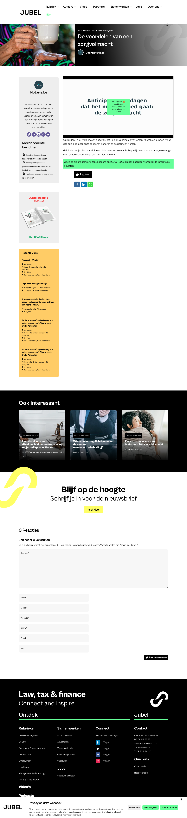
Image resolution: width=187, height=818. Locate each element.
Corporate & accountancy (32, 748)
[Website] (29, 134)
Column (22, 741)
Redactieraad (141, 772)
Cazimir (76, 452)
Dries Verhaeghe (46, 452)
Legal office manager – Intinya (34, 284)
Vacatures (62, 760)
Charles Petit (57, 452)
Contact (141, 728)
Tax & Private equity (103, 31)
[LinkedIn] (38, 134)
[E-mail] (34, 134)
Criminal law (25, 754)
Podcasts (26, 796)
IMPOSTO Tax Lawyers (30, 452)
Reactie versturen (158, 657)
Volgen (106, 742)
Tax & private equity (29, 779)
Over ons (153, 7)
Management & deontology (32, 773)
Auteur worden (64, 735)
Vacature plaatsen (66, 775)
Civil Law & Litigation (133, 435)
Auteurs (68, 7)
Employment (25, 760)
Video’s (25, 787)
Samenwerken (119, 7)
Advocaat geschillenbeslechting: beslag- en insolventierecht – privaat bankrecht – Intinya (37, 302)
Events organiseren (66, 754)
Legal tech (24, 767)
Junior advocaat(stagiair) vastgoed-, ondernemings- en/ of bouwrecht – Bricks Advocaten (37, 352)
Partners (99, 7)
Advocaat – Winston (30, 260)
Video (83, 7)
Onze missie (140, 766)
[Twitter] (48, 134)
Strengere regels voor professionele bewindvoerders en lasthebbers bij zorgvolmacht (36, 166)
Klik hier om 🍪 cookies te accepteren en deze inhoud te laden (118, 107)
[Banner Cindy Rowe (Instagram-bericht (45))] (39, 242)
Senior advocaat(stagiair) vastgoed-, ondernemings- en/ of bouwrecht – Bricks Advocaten (37, 323)
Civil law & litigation (28, 735)
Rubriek (51, 7)
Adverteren (63, 741)
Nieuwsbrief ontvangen (107, 735)
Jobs (139, 7)
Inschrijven (93, 509)
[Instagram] (43, 134)
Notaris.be (98, 52)
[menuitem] (48, 18)
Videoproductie (65, 748)
